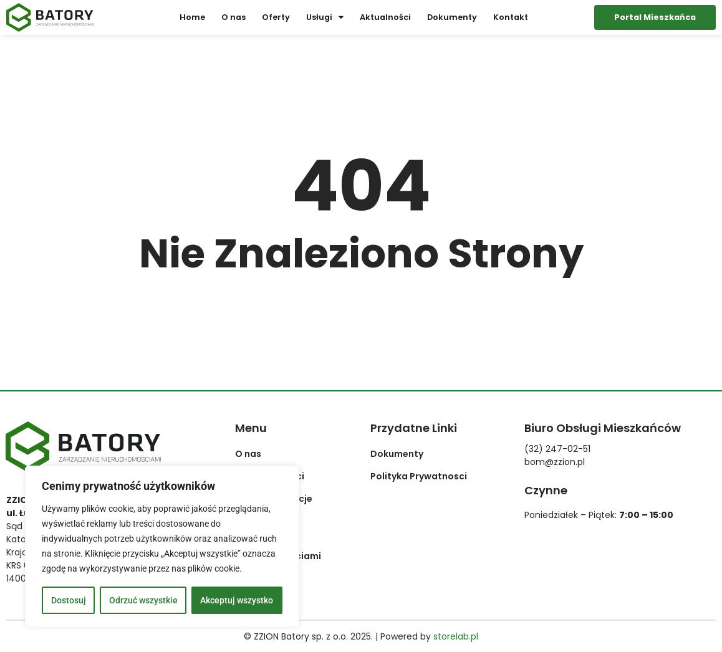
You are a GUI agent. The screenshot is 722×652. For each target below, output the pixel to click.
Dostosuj (68, 600)
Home (192, 17)
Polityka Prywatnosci (418, 476)
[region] (162, 546)
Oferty (276, 17)
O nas (233, 17)
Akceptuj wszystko (237, 600)
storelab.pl (455, 636)
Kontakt (510, 17)
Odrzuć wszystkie (143, 600)
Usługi (325, 17)
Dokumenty (452, 17)
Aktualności (385, 17)
